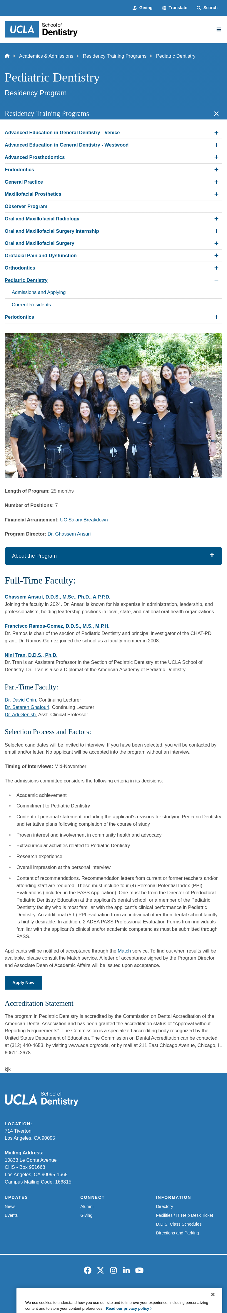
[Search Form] (207, 8)
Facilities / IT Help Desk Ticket (184, 1215)
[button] (174, 8)
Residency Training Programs (114, 56)
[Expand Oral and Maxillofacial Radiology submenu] (216, 219)
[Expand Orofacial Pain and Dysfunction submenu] (216, 255)
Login (194, 1293)
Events (11, 1215)
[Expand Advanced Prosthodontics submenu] (216, 157)
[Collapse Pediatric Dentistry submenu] (216, 280)
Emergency (38, 1293)
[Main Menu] (218, 29)
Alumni (86, 1206)
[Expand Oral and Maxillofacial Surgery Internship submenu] (216, 231)
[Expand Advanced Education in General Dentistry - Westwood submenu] (216, 145)
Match (124, 950)
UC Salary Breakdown (84, 519)
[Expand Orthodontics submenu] (216, 268)
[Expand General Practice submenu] (216, 182)
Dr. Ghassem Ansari (69, 533)
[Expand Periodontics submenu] (216, 317)
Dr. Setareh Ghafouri (27, 707)
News (10, 1206)
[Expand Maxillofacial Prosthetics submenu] (216, 194)
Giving (86, 1215)
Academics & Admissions (46, 56)
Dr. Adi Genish (20, 714)
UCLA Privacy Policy (104, 1293)
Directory (164, 1206)
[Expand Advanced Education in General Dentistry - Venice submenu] (216, 133)
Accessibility (67, 1293)
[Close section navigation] (216, 113)
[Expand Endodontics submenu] (216, 169)
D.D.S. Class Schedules (179, 1224)
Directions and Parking (177, 1233)
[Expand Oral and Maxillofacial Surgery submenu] (216, 243)
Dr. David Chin (20, 699)
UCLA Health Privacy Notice (156, 1293)
